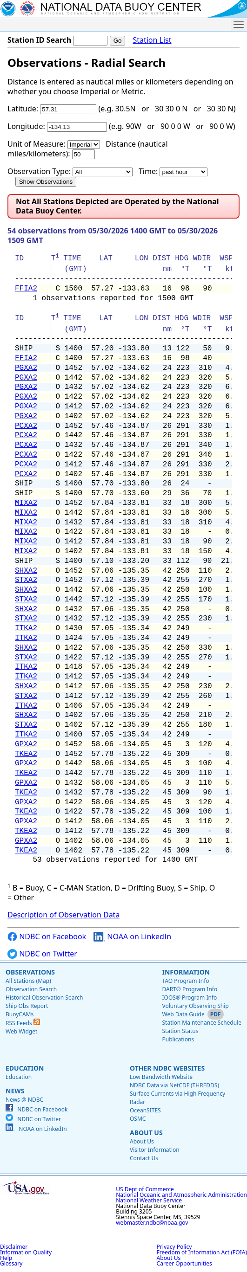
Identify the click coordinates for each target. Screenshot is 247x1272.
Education (25, 1068)
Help (6, 1258)
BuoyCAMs (19, 1014)
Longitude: (26, 126)
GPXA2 (26, 744)
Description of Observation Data (63, 915)
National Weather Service (149, 1200)
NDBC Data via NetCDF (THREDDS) (174, 1085)
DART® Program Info (189, 989)
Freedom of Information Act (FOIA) (202, 1252)
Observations (30, 972)
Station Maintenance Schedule (201, 1023)
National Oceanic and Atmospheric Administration (181, 1195)
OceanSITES (145, 1110)
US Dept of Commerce (145, 1189)
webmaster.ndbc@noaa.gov (152, 1223)
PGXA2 (26, 368)
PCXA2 (26, 426)
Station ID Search (39, 40)
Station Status (180, 1031)
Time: (148, 171)
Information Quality (26, 1252)
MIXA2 (26, 503)
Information (186, 972)
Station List (152, 40)
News (15, 1090)
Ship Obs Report (27, 1006)
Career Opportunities (184, 1263)
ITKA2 (26, 628)
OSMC (138, 1119)
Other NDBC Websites (167, 1068)
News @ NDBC (24, 1100)
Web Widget (21, 1031)
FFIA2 (26, 289)
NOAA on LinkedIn (132, 937)
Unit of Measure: (36, 144)
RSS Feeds (23, 1023)
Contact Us (144, 1158)
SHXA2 (26, 571)
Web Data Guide (183, 1014)
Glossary (11, 1263)
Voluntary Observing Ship (195, 1006)
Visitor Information (155, 1150)
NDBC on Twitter (42, 954)
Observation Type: (39, 171)
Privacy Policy (174, 1247)
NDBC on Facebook (46, 937)
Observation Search (31, 989)
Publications (178, 1039)
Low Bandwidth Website (161, 1077)
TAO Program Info (185, 981)
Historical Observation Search (44, 997)
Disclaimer (13, 1247)
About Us (146, 1132)
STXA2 (26, 580)
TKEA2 (26, 754)
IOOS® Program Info (189, 997)
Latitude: (22, 108)
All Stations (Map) (28, 981)
